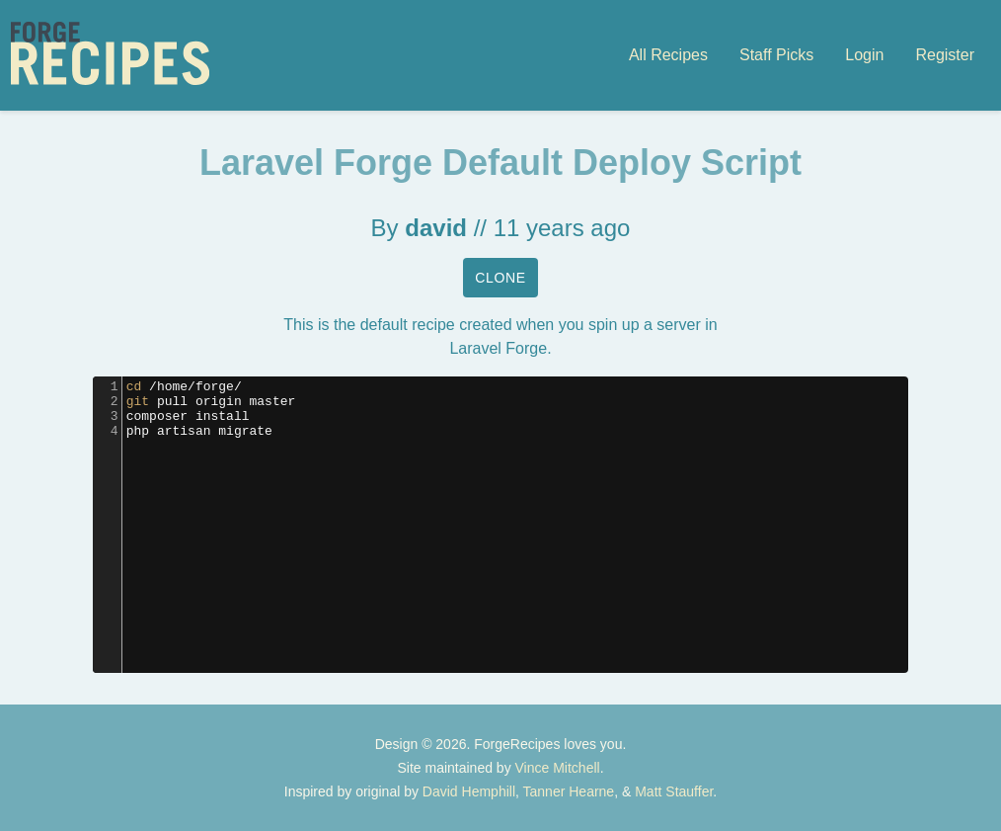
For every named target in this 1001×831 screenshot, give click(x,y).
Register (944, 54)
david (436, 227)
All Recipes (668, 54)
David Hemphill (469, 791)
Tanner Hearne (569, 791)
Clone (500, 278)
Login (864, 54)
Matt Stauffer (674, 791)
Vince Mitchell (557, 768)
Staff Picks (776, 54)
